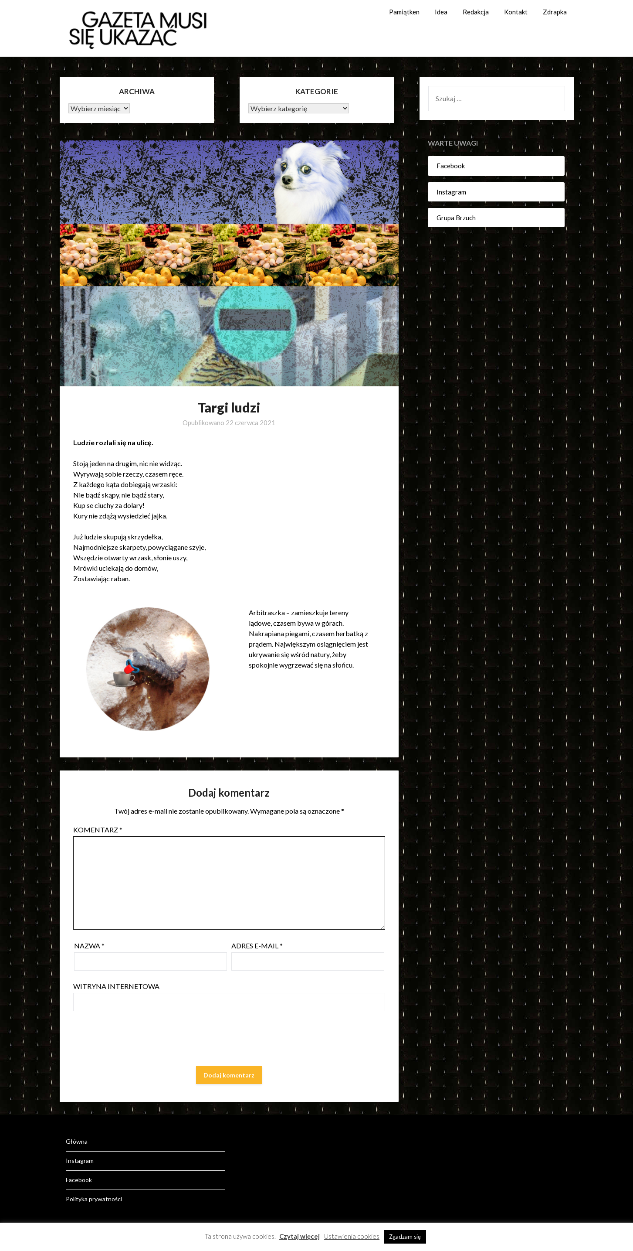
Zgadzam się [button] (405, 1236)
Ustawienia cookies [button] (351, 1236)
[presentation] (139, 1040)
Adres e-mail (257, 945)
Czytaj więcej (299, 1236)
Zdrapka (555, 12)
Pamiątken (404, 12)
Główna (77, 1141)
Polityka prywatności (94, 1199)
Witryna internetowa (116, 986)
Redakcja (476, 12)
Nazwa (89, 945)
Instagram (451, 192)
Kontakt (516, 12)
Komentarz (97, 829)
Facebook (451, 166)
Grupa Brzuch (456, 218)
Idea (441, 12)
